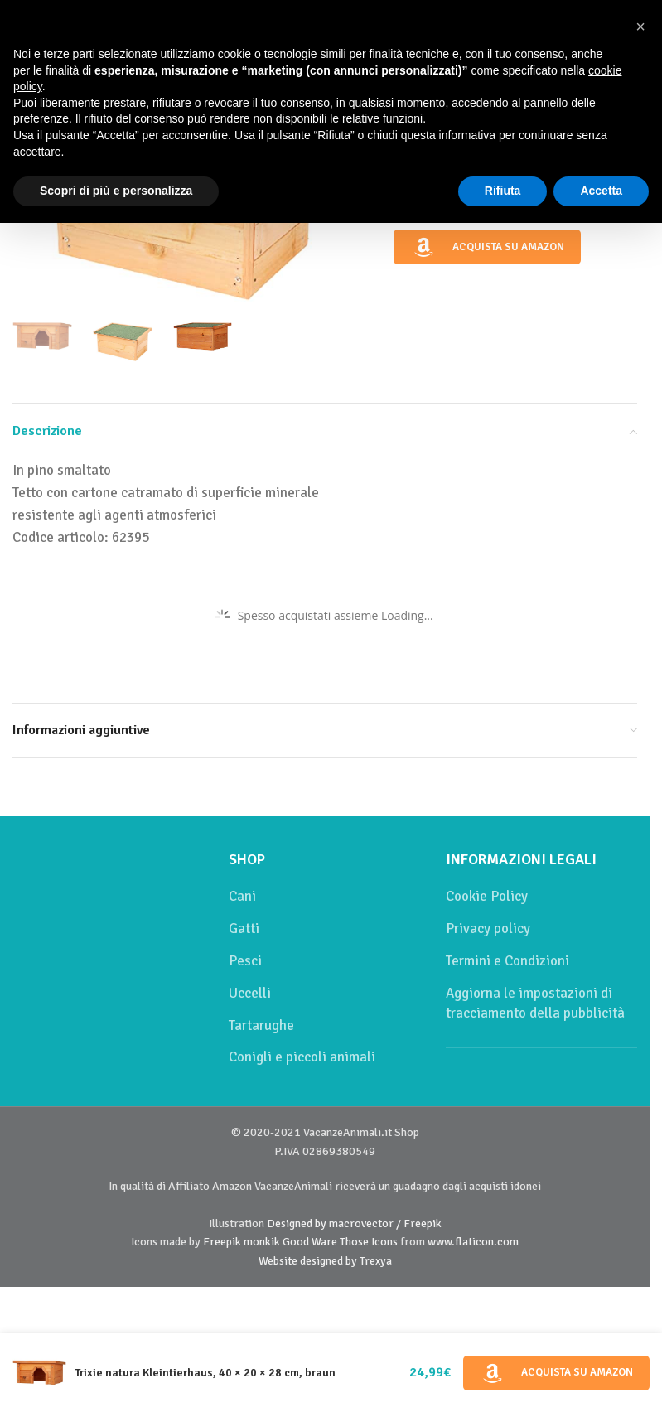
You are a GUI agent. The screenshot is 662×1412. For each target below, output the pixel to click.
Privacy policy (488, 928)
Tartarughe (261, 1025)
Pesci (245, 961)
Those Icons (369, 1242)
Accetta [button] (601, 190)
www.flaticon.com (473, 1242)
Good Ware (310, 1242)
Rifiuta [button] (503, 190)
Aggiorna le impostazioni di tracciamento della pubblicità (535, 1003)
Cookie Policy (487, 896)
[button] (640, 26)
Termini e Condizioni (507, 961)
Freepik (222, 1242)
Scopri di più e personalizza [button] (116, 190)
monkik (262, 1242)
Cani (242, 896)
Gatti (244, 928)
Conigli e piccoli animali (302, 1057)
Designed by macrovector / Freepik (354, 1223)
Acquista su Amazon (487, 248)
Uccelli (250, 993)
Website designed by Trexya (325, 1261)
